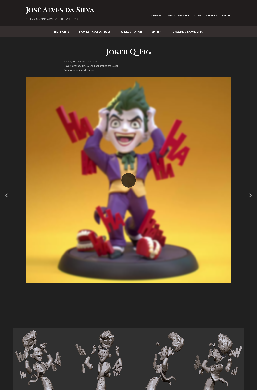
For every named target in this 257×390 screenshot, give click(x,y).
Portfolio (156, 16)
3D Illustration (131, 31)
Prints (197, 16)
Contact (226, 16)
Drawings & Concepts (188, 31)
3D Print (157, 31)
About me (211, 16)
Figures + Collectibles (94, 31)
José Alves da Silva (60, 10)
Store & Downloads (177, 16)
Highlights (61, 31)
